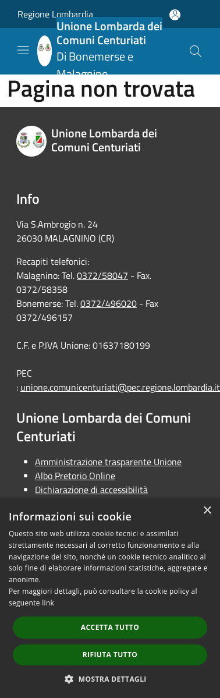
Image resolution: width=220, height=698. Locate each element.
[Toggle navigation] (23, 50)
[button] (110, 679)
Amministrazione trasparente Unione (108, 462)
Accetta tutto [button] (110, 627)
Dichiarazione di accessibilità (91, 490)
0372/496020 (108, 303)
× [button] (207, 510)
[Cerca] (196, 51)
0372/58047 (102, 275)
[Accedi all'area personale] (175, 15)
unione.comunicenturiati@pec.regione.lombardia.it (120, 387)
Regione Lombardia (55, 14)
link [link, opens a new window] (48, 603)
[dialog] (110, 598)
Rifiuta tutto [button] (110, 655)
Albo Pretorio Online (75, 476)
